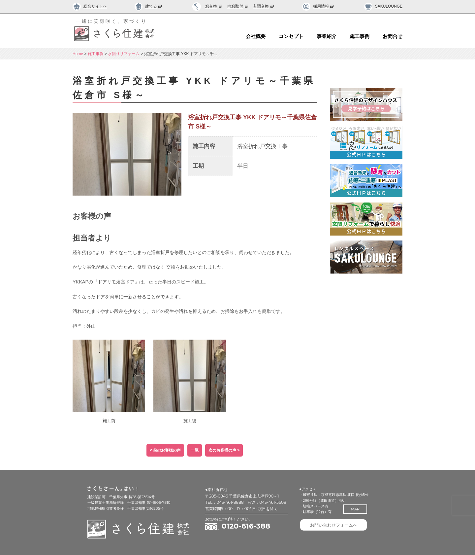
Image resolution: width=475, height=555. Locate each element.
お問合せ (392, 36)
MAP (358, 509)
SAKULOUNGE (383, 6)
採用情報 (318, 6)
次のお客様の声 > (223, 450)
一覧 (195, 450)
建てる (149, 6)
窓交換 (214, 6)
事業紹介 (326, 36)
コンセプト (291, 36)
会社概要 (256, 36)
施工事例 (359, 36)
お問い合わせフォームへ (336, 527)
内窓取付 (238, 6)
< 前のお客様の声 (165, 450)
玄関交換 (264, 6)
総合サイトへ (90, 6)
